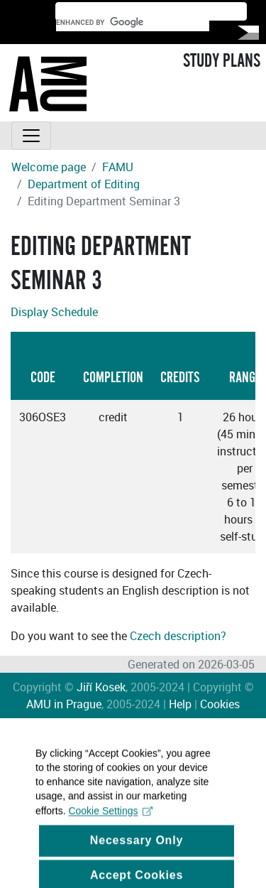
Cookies (220, 704)
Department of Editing (84, 184)
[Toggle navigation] (31, 135)
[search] (132, 22)
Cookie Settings (110, 819)
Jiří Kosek (101, 687)
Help (180, 704)
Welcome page (48, 167)
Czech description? (178, 636)
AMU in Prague (63, 704)
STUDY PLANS (221, 61)
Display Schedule (54, 312)
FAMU (117, 167)
